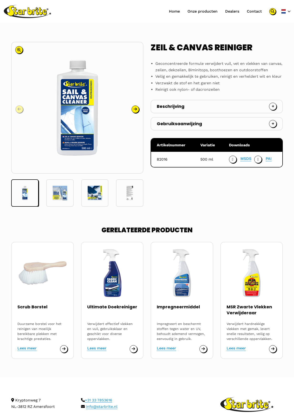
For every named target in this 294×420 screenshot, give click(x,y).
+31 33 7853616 (98, 365)
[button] (135, 62)
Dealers (232, 11)
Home (173, 11)
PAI (269, 158)
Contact (253, 11)
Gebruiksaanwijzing (179, 124)
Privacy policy (42, 412)
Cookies (18, 412)
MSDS (245, 158)
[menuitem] (174, 11)
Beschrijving (170, 106)
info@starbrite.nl (101, 371)
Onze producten (202, 11)
